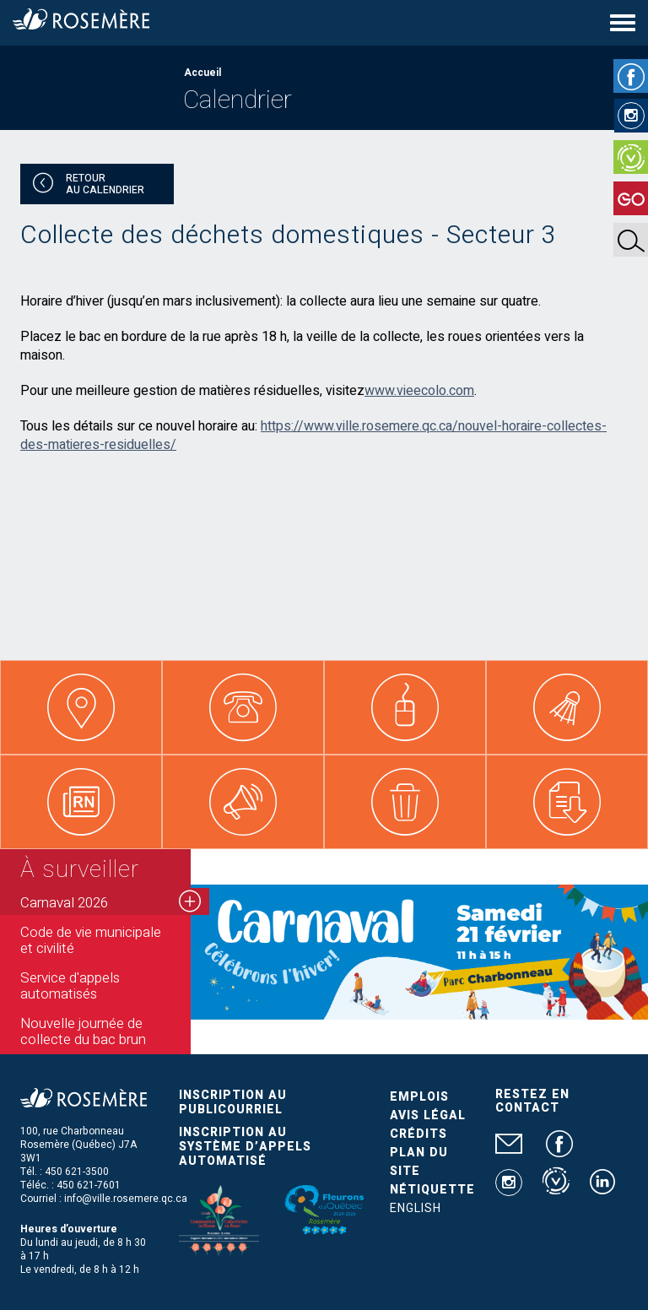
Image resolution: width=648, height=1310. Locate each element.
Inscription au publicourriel (233, 1102)
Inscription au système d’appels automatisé (245, 1146)
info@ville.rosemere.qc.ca (125, 1198)
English (415, 1208)
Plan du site (419, 1162)
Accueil (202, 72)
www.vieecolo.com (419, 391)
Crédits (418, 1134)
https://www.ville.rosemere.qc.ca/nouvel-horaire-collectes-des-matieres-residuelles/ (313, 435)
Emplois (419, 1097)
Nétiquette (432, 1190)
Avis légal (428, 1115)
